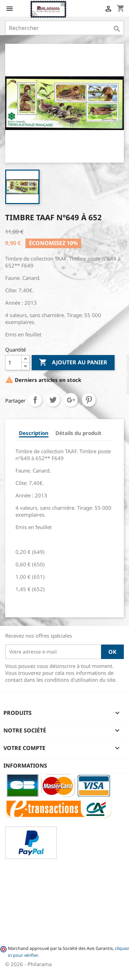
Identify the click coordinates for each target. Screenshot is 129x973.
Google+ (71, 400)
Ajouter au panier (73, 362)
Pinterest (89, 400)
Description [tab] (34, 432)
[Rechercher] (64, 28)
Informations (25, 765)
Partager (35, 400)
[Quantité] (13, 362)
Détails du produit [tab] (78, 432)
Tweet (53, 400)
